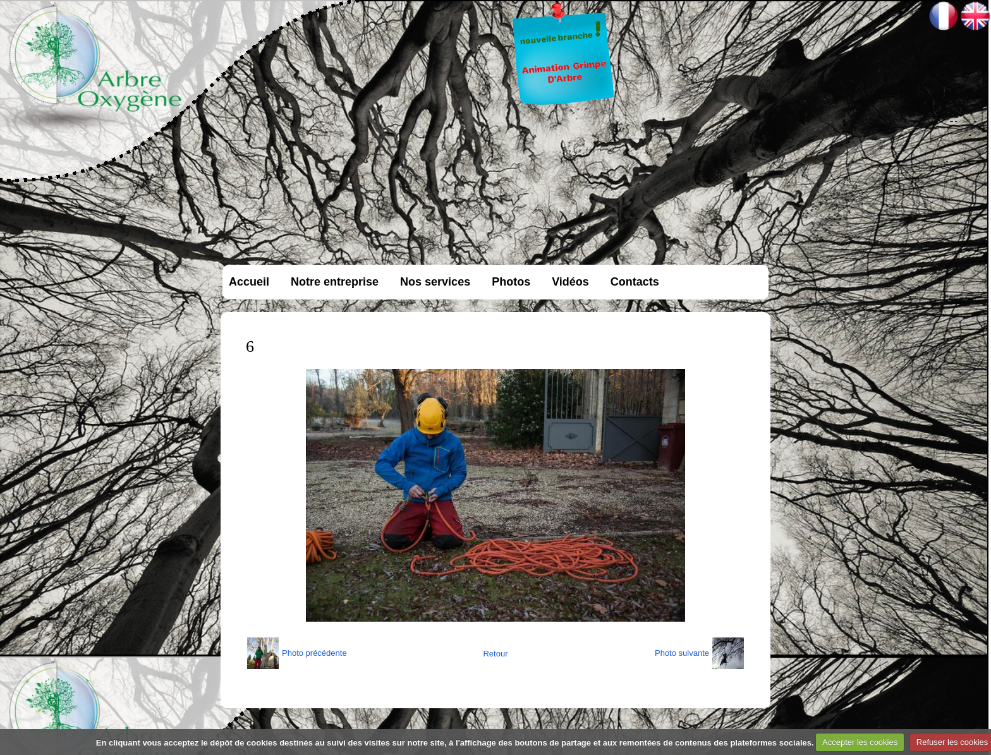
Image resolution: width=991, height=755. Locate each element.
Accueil (249, 281)
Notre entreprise (335, 281)
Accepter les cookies (859, 742)
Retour (495, 653)
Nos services (435, 281)
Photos (511, 281)
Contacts (635, 281)
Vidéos (570, 281)
